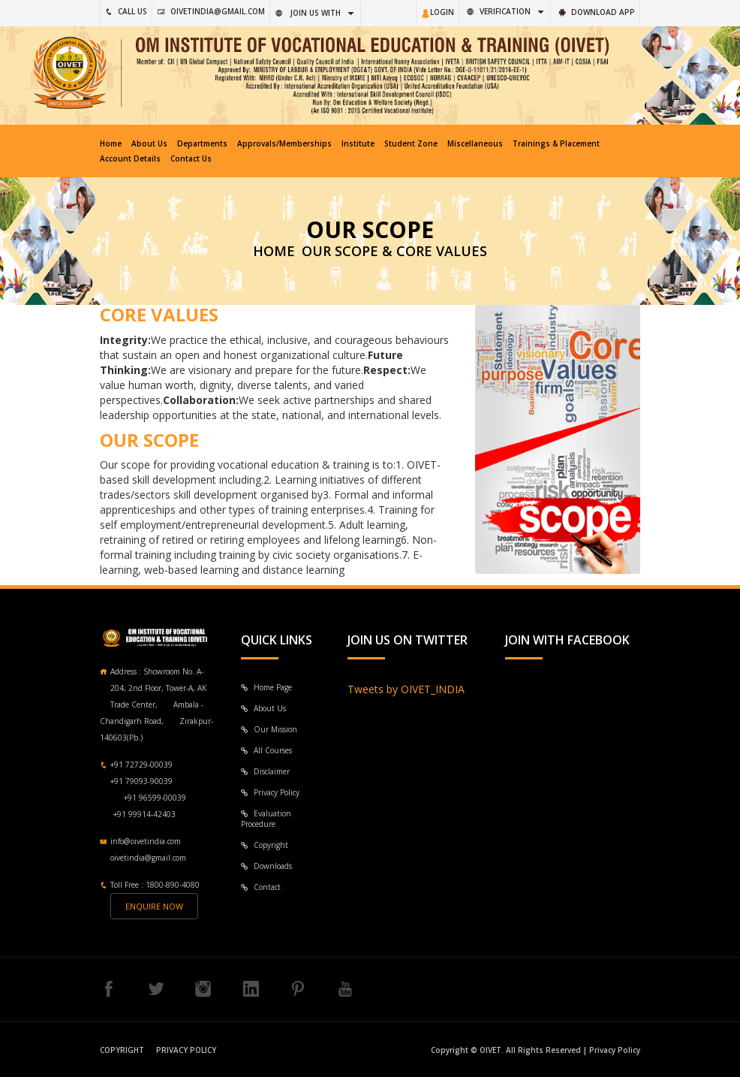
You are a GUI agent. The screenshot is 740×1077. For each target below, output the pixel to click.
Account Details (130, 158)
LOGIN (437, 12)
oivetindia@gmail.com (211, 11)
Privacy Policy (270, 792)
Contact (261, 887)
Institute (358, 143)
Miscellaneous (475, 143)
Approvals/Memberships (284, 143)
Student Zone (411, 143)
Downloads (266, 866)
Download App (596, 12)
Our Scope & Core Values (394, 251)
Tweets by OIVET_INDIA (406, 689)
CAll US (126, 11)
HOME (274, 251)
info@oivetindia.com (145, 841)
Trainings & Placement (556, 143)
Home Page (266, 687)
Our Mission (269, 729)
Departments (202, 143)
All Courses (266, 750)
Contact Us (191, 158)
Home (111, 143)
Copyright (264, 845)
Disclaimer (265, 771)
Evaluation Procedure (266, 818)
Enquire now (154, 906)
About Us (149, 143)
